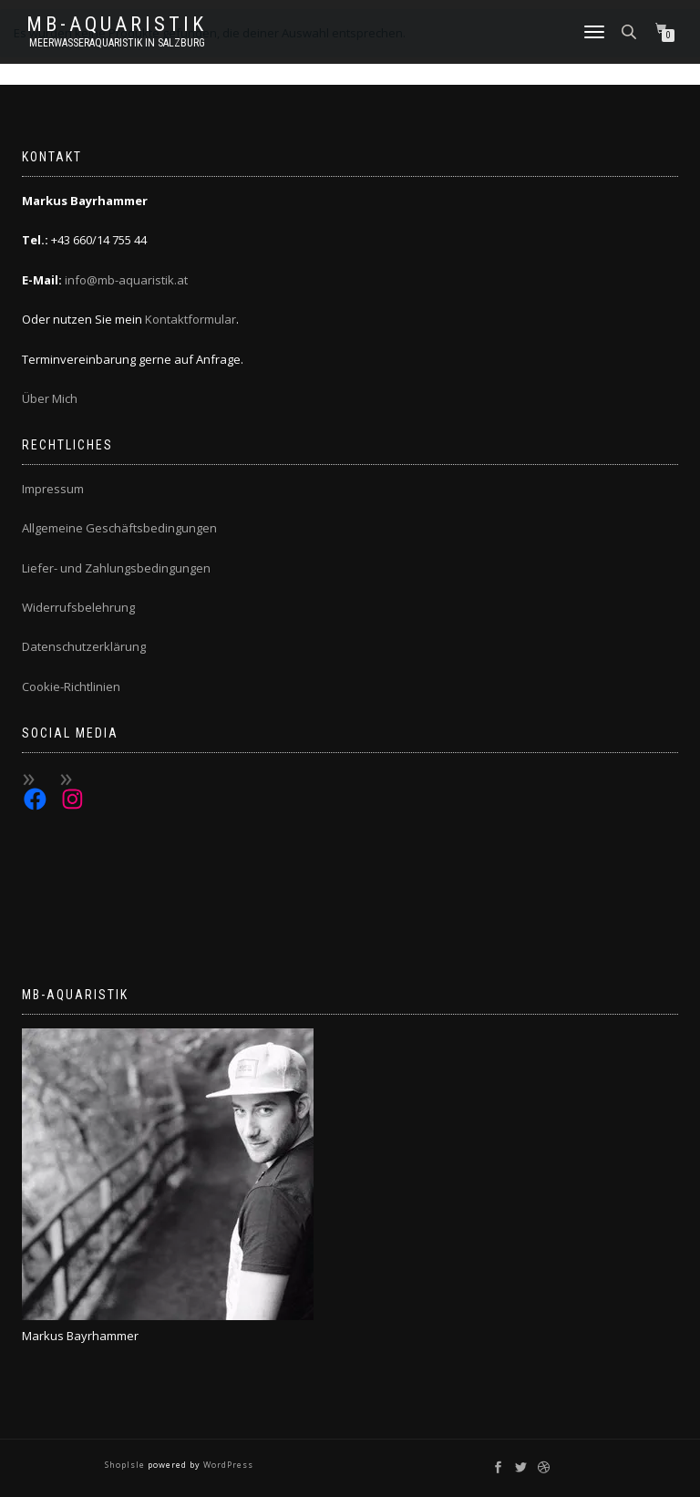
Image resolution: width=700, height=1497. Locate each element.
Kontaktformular (190, 319)
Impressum (53, 488)
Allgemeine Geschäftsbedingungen (119, 528)
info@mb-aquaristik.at (126, 280)
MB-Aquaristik (116, 25)
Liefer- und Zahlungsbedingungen (116, 568)
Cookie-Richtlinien (71, 686)
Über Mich (49, 398)
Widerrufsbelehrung (78, 607)
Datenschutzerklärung (84, 646)
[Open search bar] (631, 30)
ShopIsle (126, 1465)
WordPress (227, 1465)
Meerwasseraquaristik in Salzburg (117, 42)
